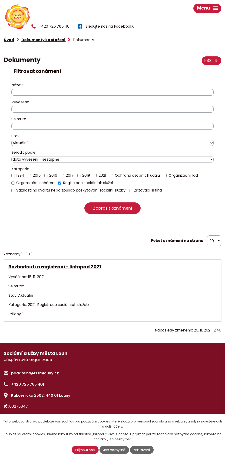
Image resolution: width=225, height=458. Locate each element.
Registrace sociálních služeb (89, 182)
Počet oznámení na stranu (177, 241)
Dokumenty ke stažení (43, 39)
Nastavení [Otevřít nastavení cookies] (142, 450)
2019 (86, 175)
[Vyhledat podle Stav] (112, 143)
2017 (70, 175)
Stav (15, 136)
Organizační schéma (35, 182)
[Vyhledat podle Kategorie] (12, 175)
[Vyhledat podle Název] (112, 92)
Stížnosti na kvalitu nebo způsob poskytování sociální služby (71, 190)
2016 (53, 175)
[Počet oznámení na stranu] (214, 241)
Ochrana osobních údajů (137, 175)
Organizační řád (183, 175)
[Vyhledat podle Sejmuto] (112, 126)
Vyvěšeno (20, 102)
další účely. (114, 426)
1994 (20, 175)
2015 (37, 175)
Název (17, 85)
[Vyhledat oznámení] (112, 208)
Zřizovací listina (148, 190)
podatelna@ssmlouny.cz (35, 373)
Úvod (9, 39)
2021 (102, 175)
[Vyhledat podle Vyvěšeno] (112, 109)
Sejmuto (18, 119)
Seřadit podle (23, 152)
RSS (211, 61)
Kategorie (20, 169)
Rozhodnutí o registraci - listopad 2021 (54, 266)
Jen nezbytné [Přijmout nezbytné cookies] (114, 450)
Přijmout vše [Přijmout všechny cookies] (85, 450)
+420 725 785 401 (27, 384)
